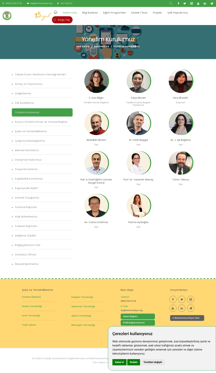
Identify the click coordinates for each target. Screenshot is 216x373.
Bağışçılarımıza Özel (27, 245)
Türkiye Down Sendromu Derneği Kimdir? (40, 74)
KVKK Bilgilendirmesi (134, 322)
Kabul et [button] (119, 362)
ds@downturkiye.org (41, 3)
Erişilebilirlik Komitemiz (29, 178)
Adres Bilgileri (130, 316)
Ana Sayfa (83, 46)
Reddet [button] (134, 362)
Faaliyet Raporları (26, 226)
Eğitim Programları (114, 12)
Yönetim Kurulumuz (27, 112)
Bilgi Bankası (90, 12)
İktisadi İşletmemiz (26, 264)
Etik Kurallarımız (24, 103)
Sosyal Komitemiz (26, 169)
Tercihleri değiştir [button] (152, 362)
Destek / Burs (139, 12)
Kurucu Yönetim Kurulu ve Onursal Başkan (41, 122)
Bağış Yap (61, 19)
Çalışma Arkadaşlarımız (30, 140)
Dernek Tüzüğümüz (27, 197)
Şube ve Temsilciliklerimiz (31, 131)
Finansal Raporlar (26, 207)
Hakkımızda (70, 12)
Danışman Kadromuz (28, 159)
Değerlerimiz (23, 93)
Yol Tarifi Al (66, 3)
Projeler (157, 12)
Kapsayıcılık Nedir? (26, 188)
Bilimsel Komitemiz (27, 150)
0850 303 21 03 (14, 3)
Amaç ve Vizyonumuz (28, 84)
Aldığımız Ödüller (25, 235)
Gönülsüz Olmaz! (25, 254)
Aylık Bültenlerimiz (26, 216)
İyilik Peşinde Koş (178, 12)
